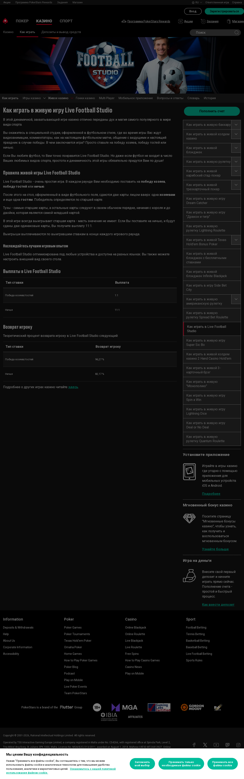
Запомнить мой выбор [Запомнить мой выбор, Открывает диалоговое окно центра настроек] (142, 764)
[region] (122, 763)
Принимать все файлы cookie (222, 764)
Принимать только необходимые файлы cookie (181, 764)
